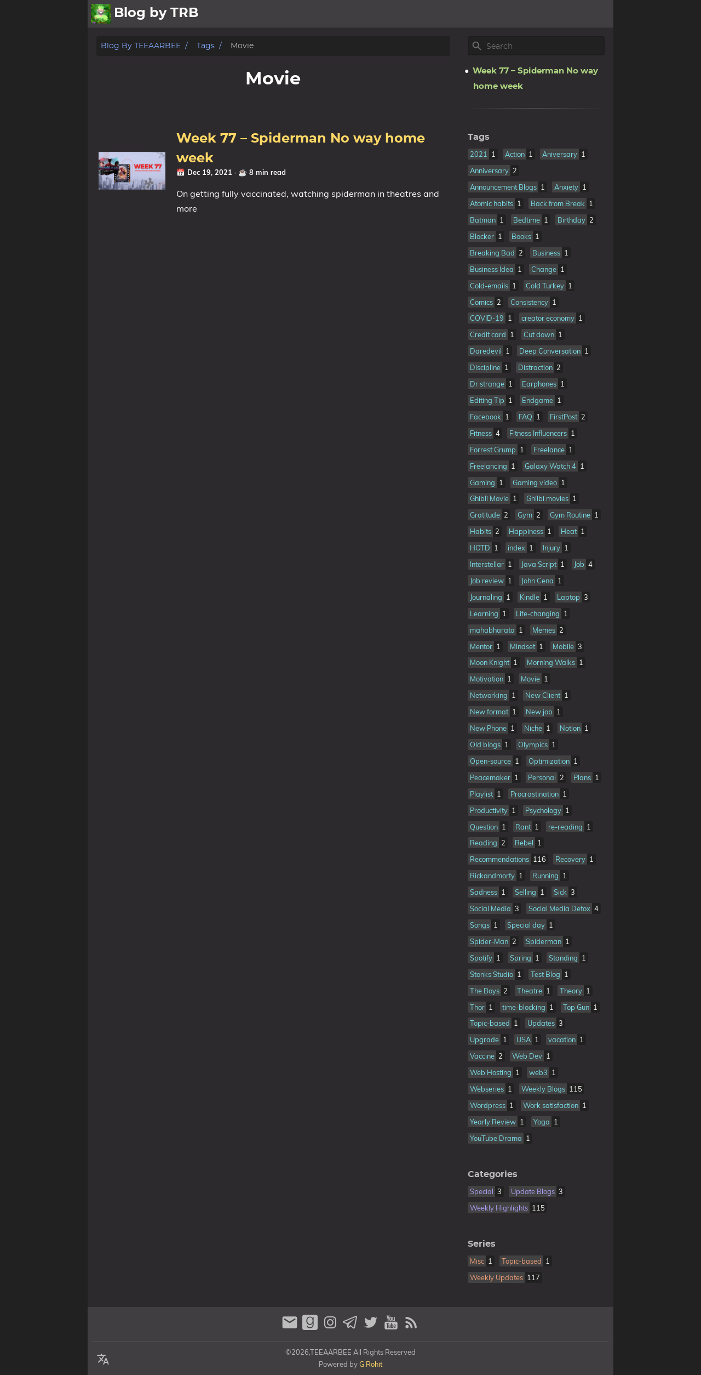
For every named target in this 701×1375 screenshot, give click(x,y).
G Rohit (370, 1364)
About (506, 13)
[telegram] (352, 1327)
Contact (591, 13)
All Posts (463, 13)
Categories (493, 1174)
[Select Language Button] (103, 1360)
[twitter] (372, 1327)
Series (482, 1244)
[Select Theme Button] (425, 14)
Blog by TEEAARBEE (141, 46)
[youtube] (392, 1327)
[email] (291, 1327)
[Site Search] (544, 46)
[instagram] (331, 1327)
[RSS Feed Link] (411, 1327)
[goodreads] (311, 1327)
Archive (546, 13)
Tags (206, 46)
